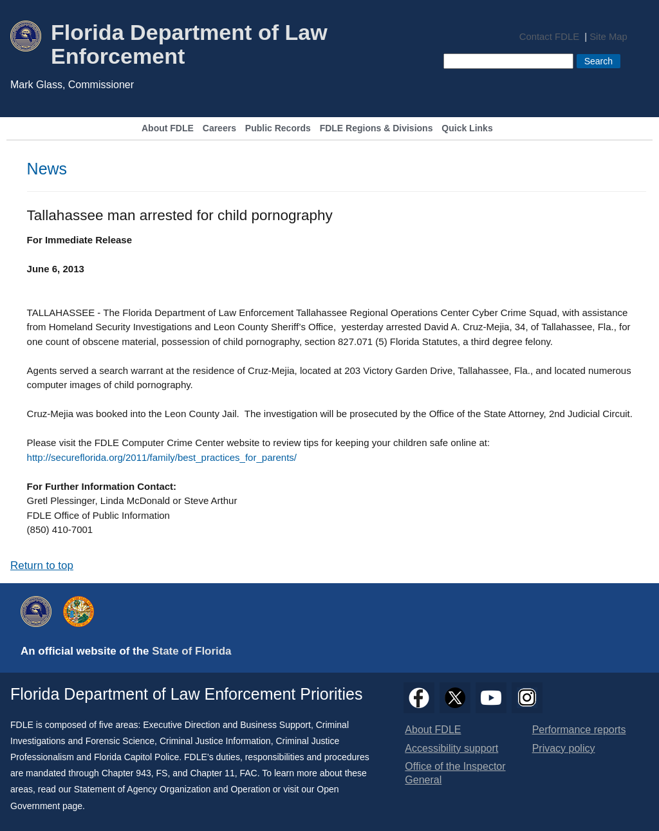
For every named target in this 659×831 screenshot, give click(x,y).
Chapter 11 (212, 773)
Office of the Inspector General (455, 773)
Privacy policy (563, 748)
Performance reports (579, 729)
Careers (219, 128)
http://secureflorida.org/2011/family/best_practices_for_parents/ (162, 457)
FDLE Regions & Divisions (376, 128)
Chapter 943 (126, 773)
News (47, 169)
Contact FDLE (549, 37)
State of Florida (191, 651)
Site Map (608, 37)
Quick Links (466, 128)
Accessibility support (451, 748)
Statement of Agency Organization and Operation (172, 789)
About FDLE (168, 128)
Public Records (278, 128)
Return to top (41, 565)
